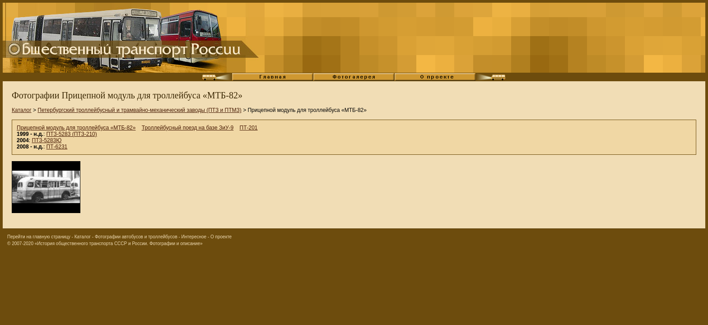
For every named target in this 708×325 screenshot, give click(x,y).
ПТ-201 (249, 128)
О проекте (221, 236)
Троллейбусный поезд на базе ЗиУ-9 (187, 128)
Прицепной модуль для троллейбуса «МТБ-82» (76, 128)
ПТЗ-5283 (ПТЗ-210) (72, 134)
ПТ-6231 (57, 147)
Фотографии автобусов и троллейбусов (136, 236)
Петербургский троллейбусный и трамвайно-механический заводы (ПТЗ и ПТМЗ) (139, 110)
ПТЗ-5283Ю (46, 140)
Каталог (22, 110)
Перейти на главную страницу (38, 236)
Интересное (194, 236)
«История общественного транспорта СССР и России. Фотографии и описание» (119, 243)
